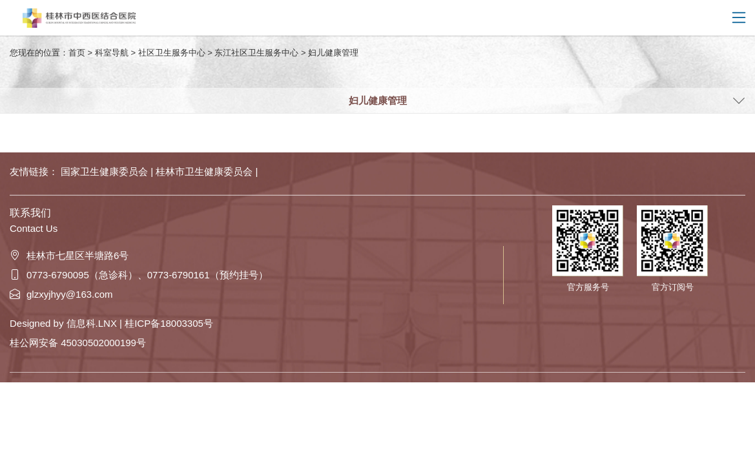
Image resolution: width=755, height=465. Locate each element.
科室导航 (112, 52)
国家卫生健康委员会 (105, 171)
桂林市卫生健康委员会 (205, 171)
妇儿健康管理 (333, 52)
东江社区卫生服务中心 (256, 52)
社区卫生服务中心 (171, 52)
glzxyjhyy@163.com (61, 294)
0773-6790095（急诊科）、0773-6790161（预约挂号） (139, 274)
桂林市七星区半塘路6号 (69, 255)
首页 (76, 52)
